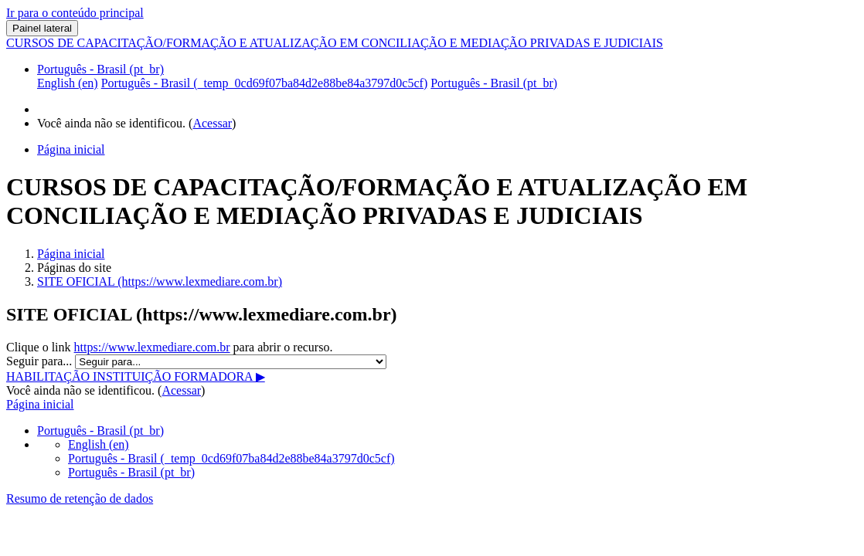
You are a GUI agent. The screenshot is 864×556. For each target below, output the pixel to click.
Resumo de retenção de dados (79, 498)
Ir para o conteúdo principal (75, 12)
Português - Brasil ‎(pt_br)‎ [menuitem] (493, 83)
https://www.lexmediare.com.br (152, 347)
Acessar (212, 123)
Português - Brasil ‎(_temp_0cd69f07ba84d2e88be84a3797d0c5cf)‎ (231, 458)
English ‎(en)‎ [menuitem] (67, 83)
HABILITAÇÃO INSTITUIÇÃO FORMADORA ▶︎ (135, 376)
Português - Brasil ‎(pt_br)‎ (100, 69)
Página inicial (71, 253)
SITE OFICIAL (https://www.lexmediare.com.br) (159, 281)
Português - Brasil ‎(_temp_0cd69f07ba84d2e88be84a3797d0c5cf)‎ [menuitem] (264, 83)
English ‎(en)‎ (98, 444)
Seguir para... (40, 361)
